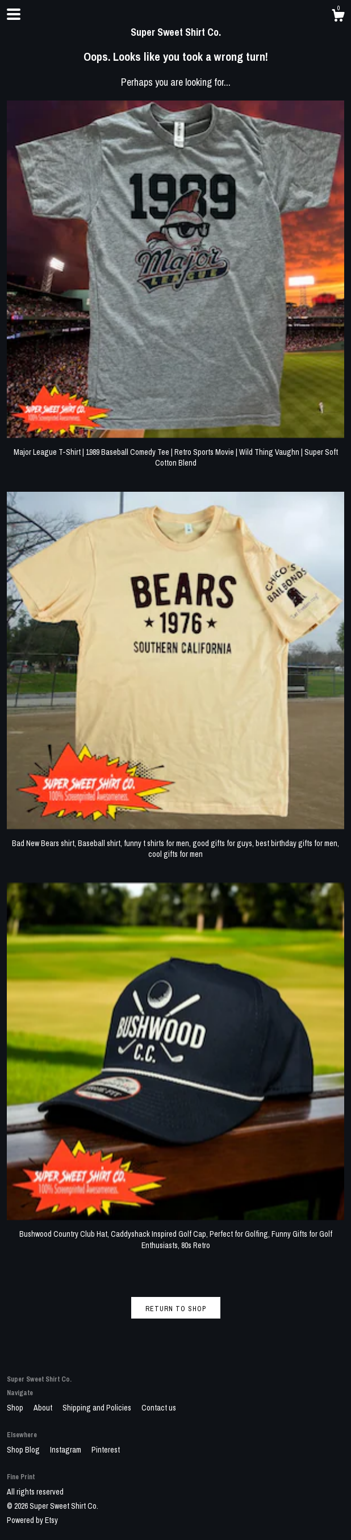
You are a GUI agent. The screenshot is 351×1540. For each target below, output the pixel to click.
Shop (16, 1408)
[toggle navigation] (13, 14)
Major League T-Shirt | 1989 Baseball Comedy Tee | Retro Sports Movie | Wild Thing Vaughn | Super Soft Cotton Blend (175, 452)
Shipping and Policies (97, 1408)
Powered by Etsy (32, 1520)
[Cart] (338, 17)
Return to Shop (175, 1308)
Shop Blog (24, 1450)
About (44, 1408)
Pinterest (105, 1450)
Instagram (66, 1450)
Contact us (158, 1408)
